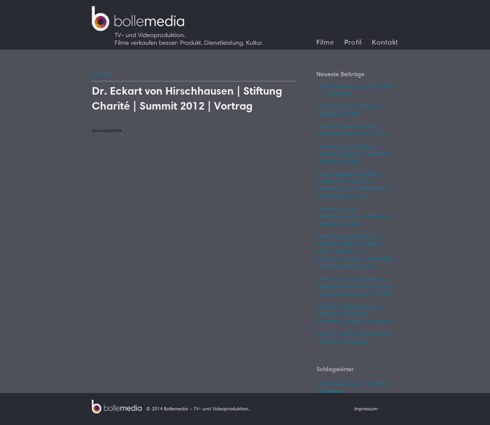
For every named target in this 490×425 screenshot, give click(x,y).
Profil (353, 42)
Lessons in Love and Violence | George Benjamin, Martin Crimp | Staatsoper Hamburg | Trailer (354, 286)
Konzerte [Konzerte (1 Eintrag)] (379, 384)
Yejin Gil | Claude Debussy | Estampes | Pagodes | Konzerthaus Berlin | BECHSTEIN (354, 314)
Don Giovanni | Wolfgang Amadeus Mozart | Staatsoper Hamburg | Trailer (353, 154)
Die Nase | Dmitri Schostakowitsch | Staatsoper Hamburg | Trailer (352, 216)
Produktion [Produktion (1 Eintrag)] (329, 391)
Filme (325, 42)
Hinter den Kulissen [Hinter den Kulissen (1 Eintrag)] (339, 384)
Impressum (366, 409)
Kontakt (385, 42)
